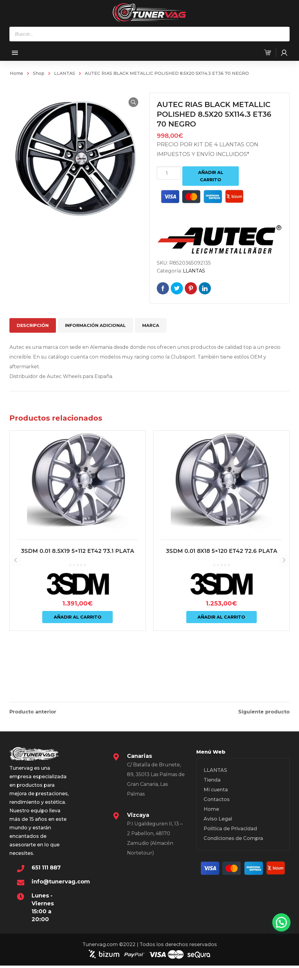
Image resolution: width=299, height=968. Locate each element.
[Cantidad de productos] (169, 173)
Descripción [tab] (33, 325)
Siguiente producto (264, 710)
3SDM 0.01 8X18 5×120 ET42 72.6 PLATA (221, 585)
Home (16, 73)
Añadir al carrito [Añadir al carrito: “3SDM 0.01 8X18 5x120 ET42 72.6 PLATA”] (221, 651)
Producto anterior (32, 710)
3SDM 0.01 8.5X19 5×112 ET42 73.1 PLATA (77, 585)
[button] (130, 102)
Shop (38, 73)
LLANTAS (64, 73)
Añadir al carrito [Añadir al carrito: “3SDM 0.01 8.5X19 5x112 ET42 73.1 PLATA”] (77, 651)
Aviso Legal (218, 822)
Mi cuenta (216, 793)
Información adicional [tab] (95, 325)
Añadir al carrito (210, 176)
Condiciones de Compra (233, 842)
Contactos (217, 803)
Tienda (212, 783)
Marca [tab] (150, 325)
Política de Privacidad (230, 832)
